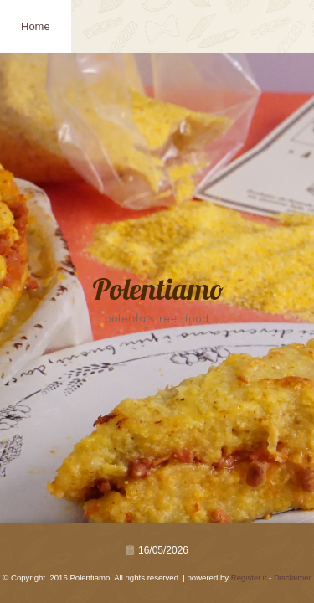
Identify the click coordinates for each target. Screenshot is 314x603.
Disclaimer (292, 577)
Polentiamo (157, 292)
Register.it (249, 577)
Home (35, 26)
